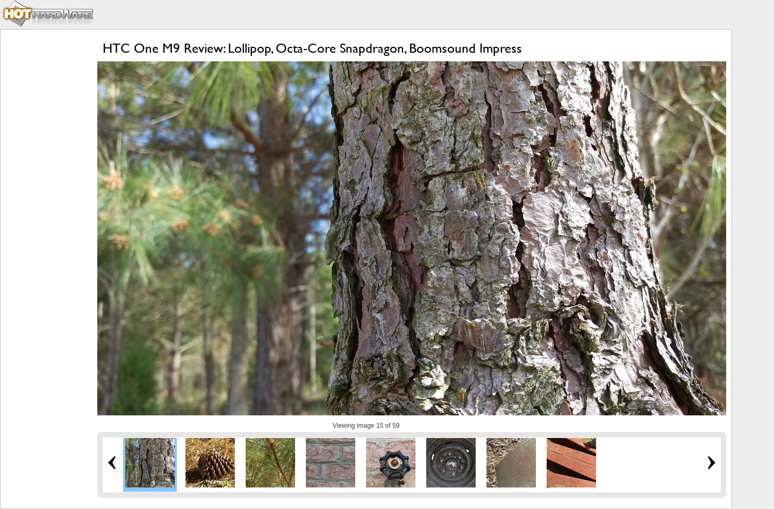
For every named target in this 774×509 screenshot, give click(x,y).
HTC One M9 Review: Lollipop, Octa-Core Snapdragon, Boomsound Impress (312, 48)
